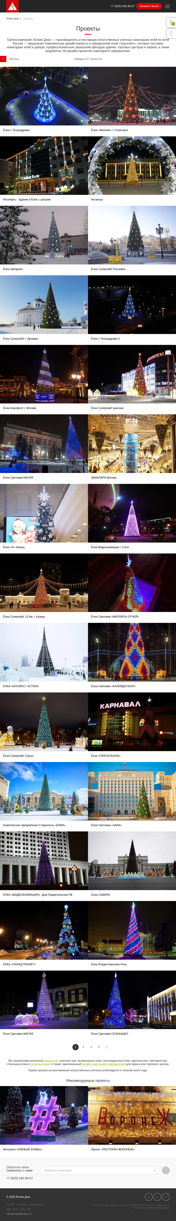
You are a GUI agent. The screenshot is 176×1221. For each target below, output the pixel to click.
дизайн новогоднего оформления (104, 1064)
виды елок (51, 1060)
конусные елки (39, 1064)
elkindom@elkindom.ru (19, 1214)
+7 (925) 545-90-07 (123, 6)
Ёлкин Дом (12, 18)
